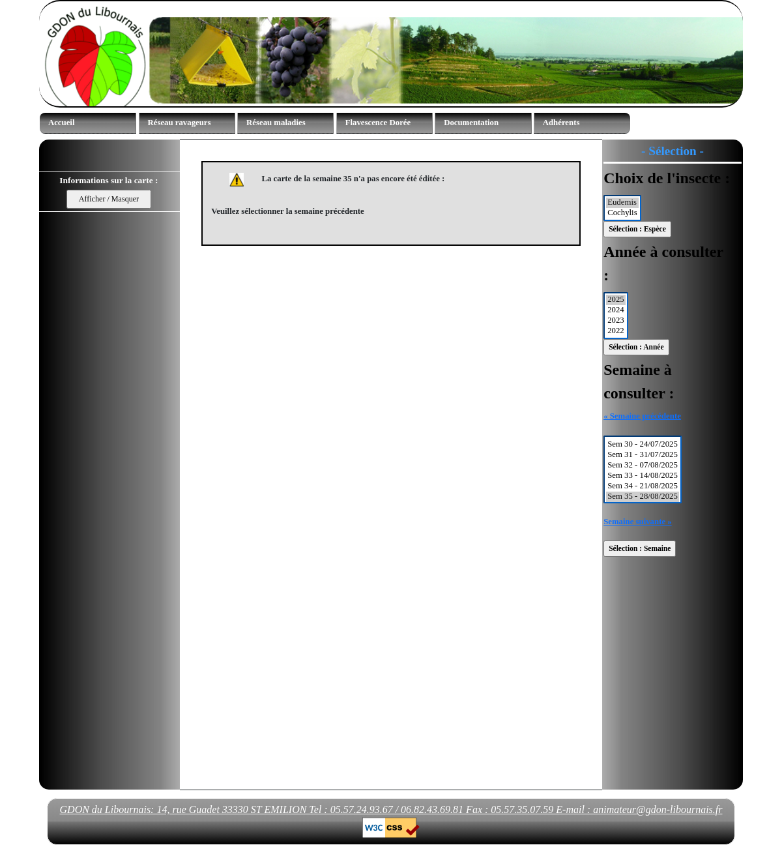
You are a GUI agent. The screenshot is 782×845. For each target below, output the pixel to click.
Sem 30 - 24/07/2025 (642, 444)
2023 (616, 321)
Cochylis (622, 213)
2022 (616, 331)
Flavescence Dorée (378, 122)
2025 (616, 300)
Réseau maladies (276, 122)
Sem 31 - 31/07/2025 (642, 455)
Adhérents (561, 122)
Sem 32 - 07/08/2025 (642, 465)
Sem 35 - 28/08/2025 (642, 497)
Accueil (61, 122)
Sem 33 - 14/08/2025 (642, 476)
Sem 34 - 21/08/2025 (642, 486)
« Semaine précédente (642, 416)
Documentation (471, 122)
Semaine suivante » (637, 521)
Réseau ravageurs (179, 122)
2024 (616, 310)
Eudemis (622, 203)
